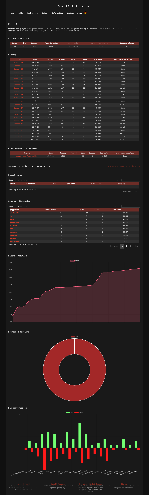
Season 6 (18, 137)
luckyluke (14, 213)
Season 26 (18, 79)
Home (12, 13)
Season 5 (18, 140)
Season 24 (18, 85)
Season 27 (18, 75)
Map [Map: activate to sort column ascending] (56, 184)
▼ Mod (79, 13)
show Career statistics (124, 166)
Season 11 (18, 121)
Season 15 (18, 114)
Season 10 (18, 124)
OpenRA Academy (58, 484)
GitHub (124, 484)
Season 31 (18, 63)
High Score (32, 13)
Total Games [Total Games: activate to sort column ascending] (50, 210)
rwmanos (13, 232)
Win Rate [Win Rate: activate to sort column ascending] (117, 210)
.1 (11, 216)
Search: (127, 180)
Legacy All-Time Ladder (27, 156)
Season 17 (18, 108)
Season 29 (18, 69)
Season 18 (18, 105)
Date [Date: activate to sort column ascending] (13, 184)
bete (12, 219)
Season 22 (18, 91)
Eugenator (14, 223)
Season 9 (18, 127)
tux (11, 229)
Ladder (20, 13)
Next (137, 191)
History (44, 13)
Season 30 (18, 66)
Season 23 (18, 88)
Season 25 (18, 82)
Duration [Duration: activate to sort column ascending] (97, 184)
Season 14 (18, 118)
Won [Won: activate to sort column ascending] (82, 210)
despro (13, 238)
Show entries (18, 180)
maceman (13, 235)
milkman (13, 226)
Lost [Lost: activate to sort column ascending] (98, 210)
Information (57, 13)
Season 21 (18, 94)
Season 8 (18, 130)
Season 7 (18, 133)
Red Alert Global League (90, 484)
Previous (127, 191)
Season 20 (18, 98)
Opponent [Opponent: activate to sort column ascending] (32, 184)
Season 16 (18, 111)
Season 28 (18, 72)
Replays (70, 13)
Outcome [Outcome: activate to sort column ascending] (71, 184)
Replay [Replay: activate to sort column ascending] (122, 184)
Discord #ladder (24, 484)
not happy (14, 242)
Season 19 (18, 101)
